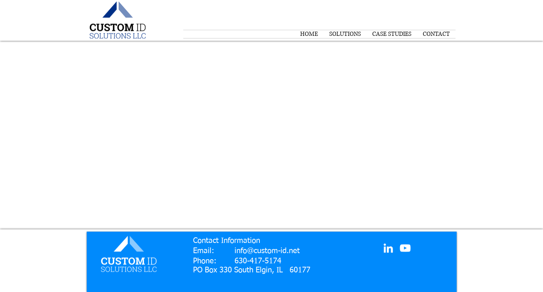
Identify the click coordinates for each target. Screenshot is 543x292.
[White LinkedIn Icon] (388, 248)
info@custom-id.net (267, 251)
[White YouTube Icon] (405, 248)
